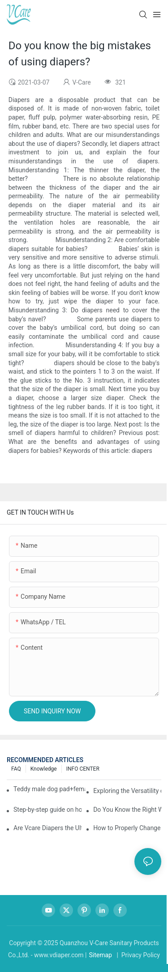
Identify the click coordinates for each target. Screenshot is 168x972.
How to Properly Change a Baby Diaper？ (127, 827)
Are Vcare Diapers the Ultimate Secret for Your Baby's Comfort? (47, 827)
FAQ (16, 769)
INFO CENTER (82, 769)
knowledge (43, 769)
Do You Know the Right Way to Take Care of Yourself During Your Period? (127, 809)
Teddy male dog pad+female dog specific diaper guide (49, 789)
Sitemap (100, 955)
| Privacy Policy (137, 955)
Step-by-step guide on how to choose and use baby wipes (47, 809)
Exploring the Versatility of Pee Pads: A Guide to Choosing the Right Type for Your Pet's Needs (127, 790)
